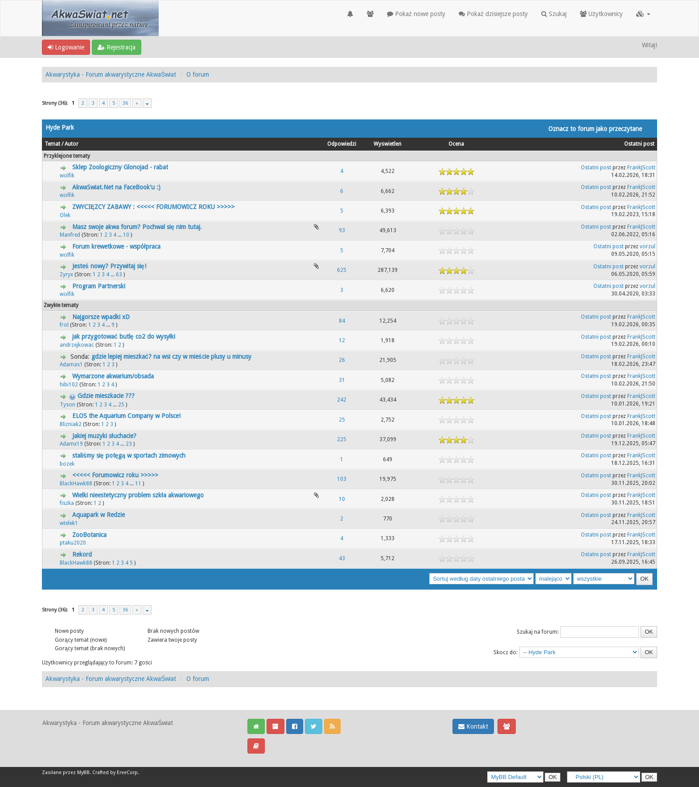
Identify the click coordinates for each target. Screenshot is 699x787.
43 (342, 558)
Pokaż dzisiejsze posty (493, 13)
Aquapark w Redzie (98, 514)
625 (341, 270)
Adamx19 (71, 444)
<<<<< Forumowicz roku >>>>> (115, 475)
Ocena (456, 144)
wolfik (67, 175)
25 (121, 405)
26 (342, 360)
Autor (71, 144)
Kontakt (473, 726)
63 (119, 274)
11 (138, 483)
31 (342, 380)
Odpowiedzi (341, 144)
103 (341, 479)
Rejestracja (117, 47)
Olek (65, 215)
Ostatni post (639, 144)
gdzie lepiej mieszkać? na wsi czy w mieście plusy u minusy (171, 356)
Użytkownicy (601, 13)
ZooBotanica (89, 534)
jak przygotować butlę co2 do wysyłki (123, 336)
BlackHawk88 (76, 483)
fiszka (67, 503)
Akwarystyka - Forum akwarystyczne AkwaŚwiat (110, 74)
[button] (643, 13)
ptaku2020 (73, 543)
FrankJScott (641, 167)
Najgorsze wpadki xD (101, 316)
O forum (197, 74)
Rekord (82, 554)
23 (129, 444)
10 (126, 235)
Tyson (67, 405)
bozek (67, 464)
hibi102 (69, 384)
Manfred (70, 235)
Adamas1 (71, 364)
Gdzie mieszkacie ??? (106, 395)
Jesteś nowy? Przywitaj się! (109, 266)
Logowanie (66, 47)
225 (341, 439)
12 (342, 340)
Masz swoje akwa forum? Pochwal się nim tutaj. (137, 226)
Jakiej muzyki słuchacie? (104, 435)
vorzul (647, 246)
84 (342, 321)
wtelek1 (69, 523)
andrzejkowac (77, 345)
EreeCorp (127, 772)
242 (341, 400)
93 (342, 230)
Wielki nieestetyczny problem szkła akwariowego (138, 495)
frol (64, 325)
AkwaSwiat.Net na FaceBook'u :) (116, 187)
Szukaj (554, 13)
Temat (52, 144)
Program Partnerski (98, 286)
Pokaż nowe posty (416, 13)
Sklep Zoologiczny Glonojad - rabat (120, 167)
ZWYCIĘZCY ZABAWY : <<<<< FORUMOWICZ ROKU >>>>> (153, 206)
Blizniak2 (71, 424)
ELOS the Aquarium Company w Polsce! (126, 415)
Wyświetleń (387, 144)
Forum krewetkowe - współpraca (116, 246)
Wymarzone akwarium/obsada (113, 376)
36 (125, 103)
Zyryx (66, 274)
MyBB (83, 772)
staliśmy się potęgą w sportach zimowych (128, 455)
